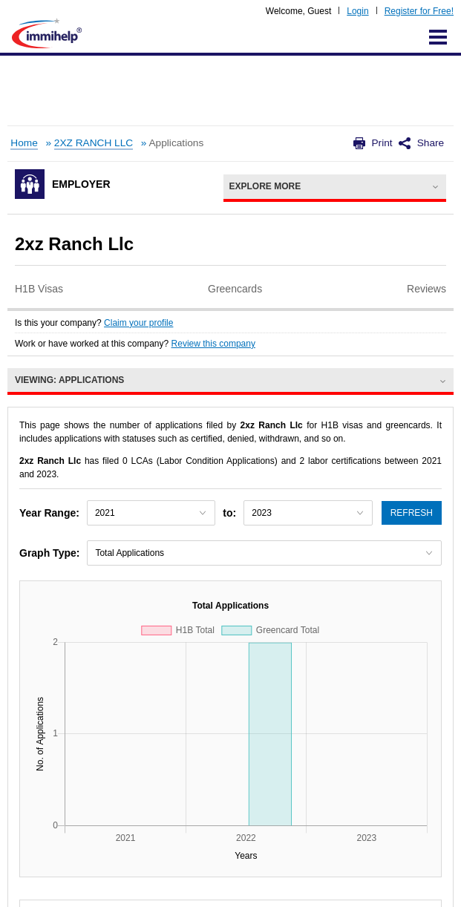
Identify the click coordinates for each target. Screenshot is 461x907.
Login (357, 11)
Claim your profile (138, 323)
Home (23, 142)
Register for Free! (419, 11)
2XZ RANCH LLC (93, 142)
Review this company (213, 343)
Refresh (411, 513)
